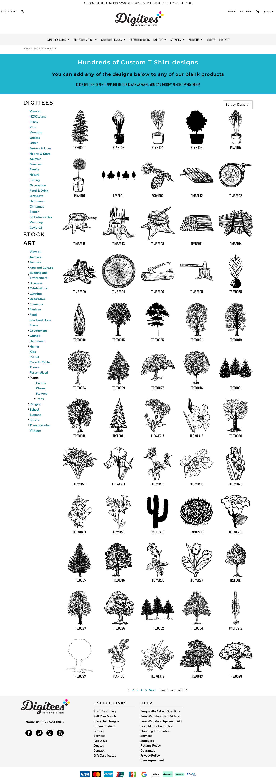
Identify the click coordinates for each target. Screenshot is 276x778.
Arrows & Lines (40, 148)
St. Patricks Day (41, 217)
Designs (38, 48)
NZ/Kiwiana (38, 117)
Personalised (39, 373)
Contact (99, 751)
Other (34, 143)
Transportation (40, 425)
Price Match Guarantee (156, 726)
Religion (35, 404)
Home (26, 48)
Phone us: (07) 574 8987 (44, 722)
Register (245, 11)
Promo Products (105, 726)
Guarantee (147, 751)
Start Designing (105, 711)
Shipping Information (155, 731)
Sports (34, 420)
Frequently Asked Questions (160, 711)
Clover (40, 388)
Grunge (35, 336)
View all (35, 111)
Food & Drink (39, 191)
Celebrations (39, 288)
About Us (100, 741)
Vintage (35, 431)
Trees (40, 399)
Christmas (37, 207)
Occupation (38, 185)
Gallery (99, 731)
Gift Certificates (105, 755)
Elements (36, 304)
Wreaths (36, 132)
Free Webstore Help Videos (160, 716)
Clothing (36, 294)
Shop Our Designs (106, 721)
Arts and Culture (41, 268)
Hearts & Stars (40, 154)
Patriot (34, 357)
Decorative (37, 299)
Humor (34, 346)
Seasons (36, 164)
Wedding (36, 222)
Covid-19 (36, 228)
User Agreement (152, 760)
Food (33, 315)
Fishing (35, 180)
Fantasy (35, 309)
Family (34, 169)
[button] (22, 11)
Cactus (41, 383)
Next (152, 690)
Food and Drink (40, 320)
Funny (34, 122)
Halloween (37, 201)
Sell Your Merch (105, 716)
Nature (34, 175)
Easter (34, 212)
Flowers (41, 394)
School (34, 409)
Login (231, 11)
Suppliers (147, 741)
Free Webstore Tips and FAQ (161, 721)
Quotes (35, 138)
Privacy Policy (150, 755)
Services (99, 736)
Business (36, 283)
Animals (35, 159)
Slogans (35, 415)
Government (38, 331)
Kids (33, 127)
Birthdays (36, 196)
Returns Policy (150, 746)
